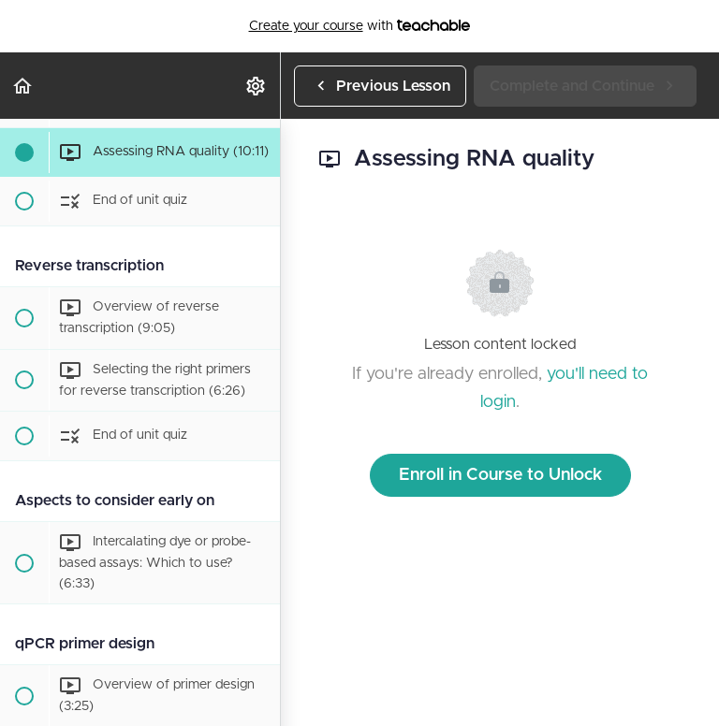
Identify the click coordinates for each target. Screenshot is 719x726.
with (360, 26)
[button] (23, 85)
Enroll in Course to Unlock (500, 475)
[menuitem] (256, 85)
